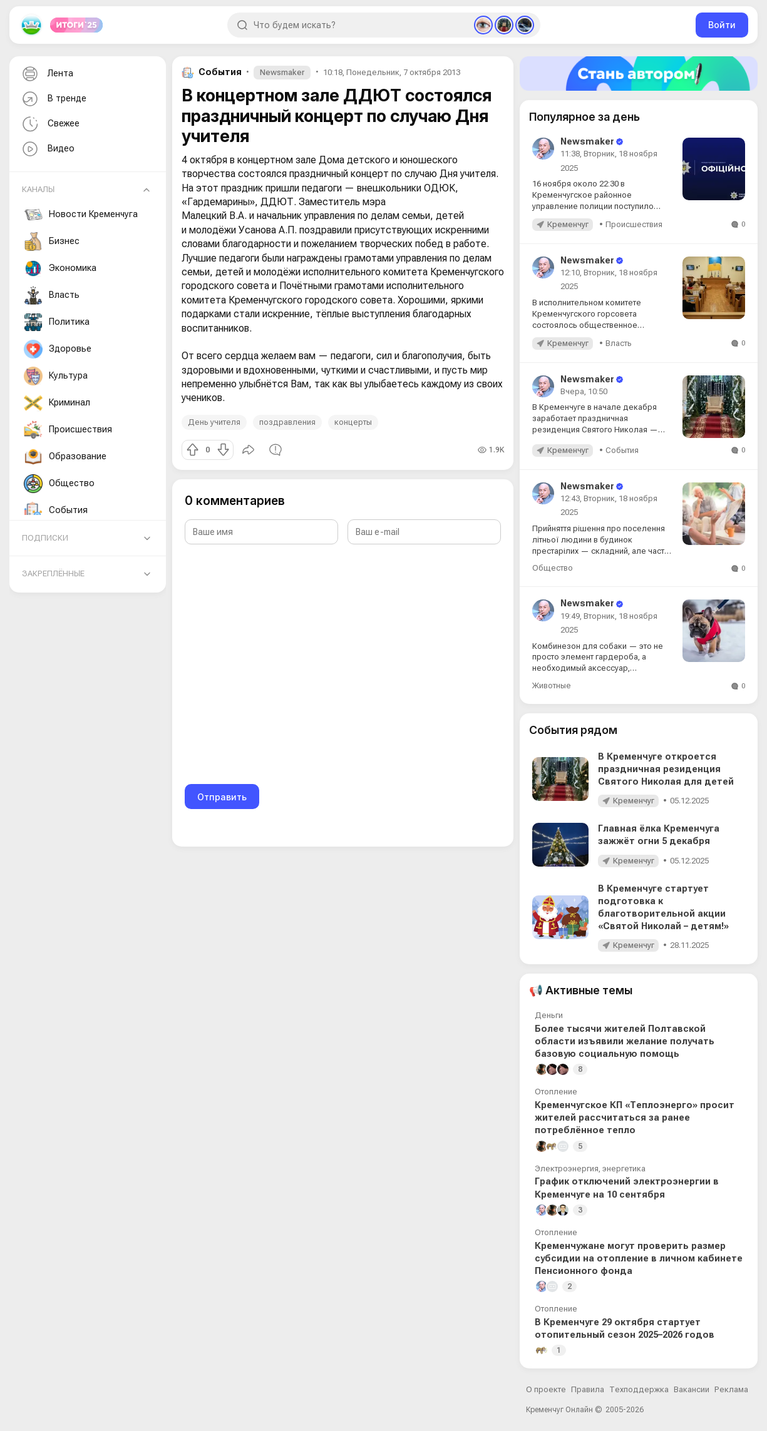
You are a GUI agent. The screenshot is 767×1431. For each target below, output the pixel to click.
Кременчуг (568, 224)
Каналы (38, 189)
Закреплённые (53, 573)
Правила (587, 1389)
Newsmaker (282, 72)
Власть (52, 295)
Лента (46, 74)
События (56, 510)
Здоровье (57, 349)
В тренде (52, 99)
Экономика (60, 268)
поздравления (287, 422)
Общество (59, 483)
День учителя (214, 422)
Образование (65, 456)
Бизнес (52, 241)
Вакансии (691, 1389)
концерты (353, 422)
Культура (56, 376)
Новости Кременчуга (81, 214)
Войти (722, 24)
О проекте (546, 1389)
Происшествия (68, 429)
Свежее (49, 124)
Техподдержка (639, 1389)
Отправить (222, 797)
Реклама (731, 1389)
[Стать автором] (639, 73)
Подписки (45, 537)
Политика (57, 322)
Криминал (57, 403)
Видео (47, 149)
